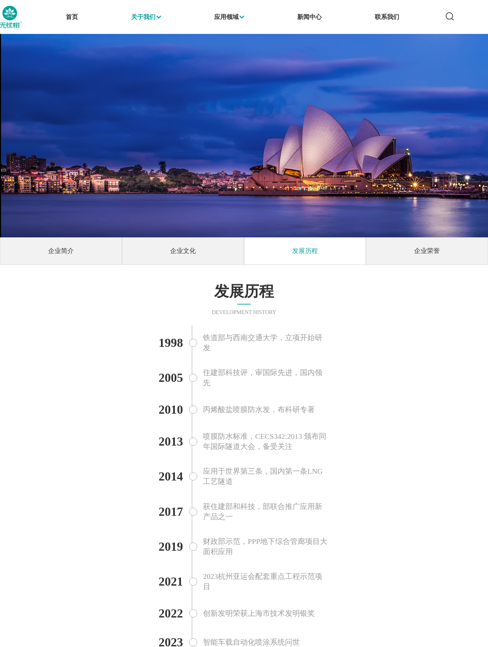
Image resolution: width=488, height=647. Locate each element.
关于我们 (143, 17)
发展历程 (305, 250)
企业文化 (183, 250)
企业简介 (61, 250)
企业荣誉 (427, 250)
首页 (72, 17)
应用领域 (226, 17)
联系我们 (387, 17)
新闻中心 (309, 17)
